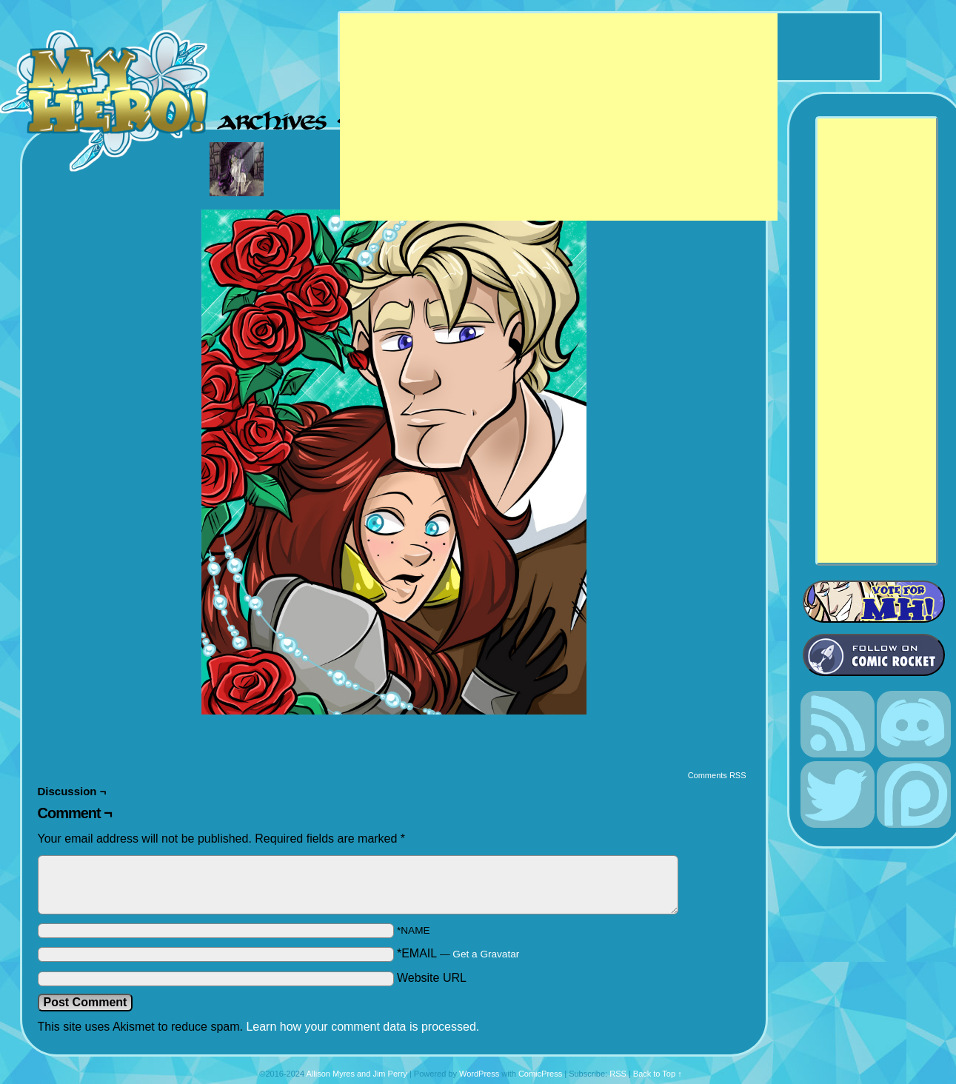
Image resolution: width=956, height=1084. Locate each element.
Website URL (432, 977)
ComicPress (540, 1073)
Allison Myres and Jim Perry (357, 1073)
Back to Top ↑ (657, 1073)
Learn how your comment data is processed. (362, 1026)
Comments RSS (717, 775)
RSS (617, 1073)
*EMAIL (458, 953)
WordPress (479, 1073)
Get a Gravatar (485, 954)
